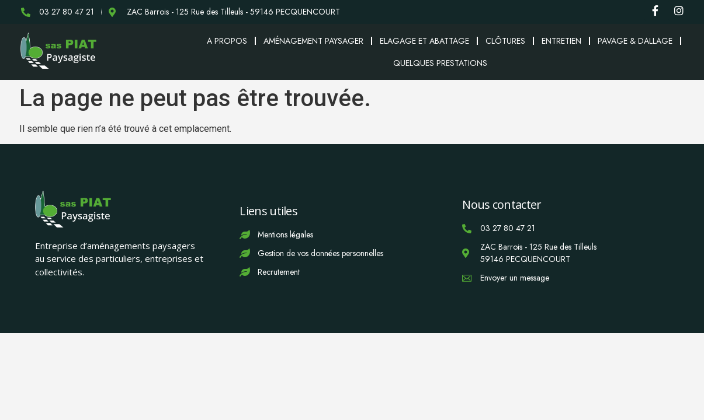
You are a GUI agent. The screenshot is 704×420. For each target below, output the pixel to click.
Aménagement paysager (313, 41)
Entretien (561, 41)
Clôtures (505, 41)
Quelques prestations (440, 63)
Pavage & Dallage (635, 41)
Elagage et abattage (424, 41)
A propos (227, 41)
